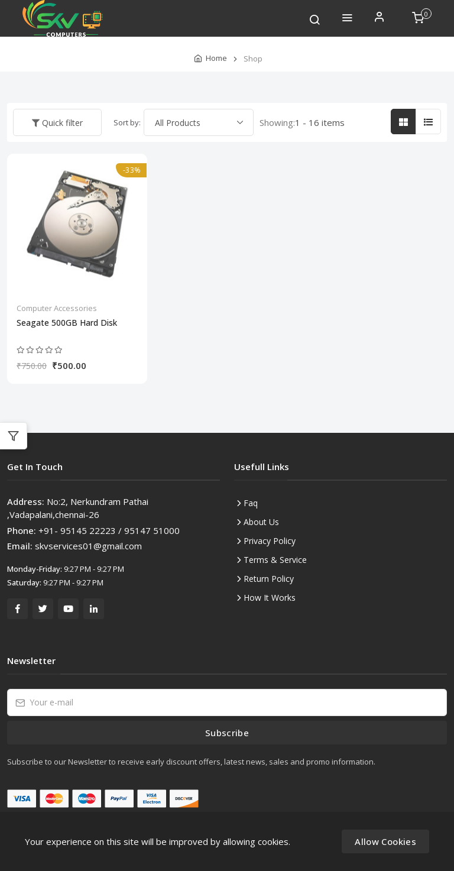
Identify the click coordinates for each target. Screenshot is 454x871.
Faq (251, 503)
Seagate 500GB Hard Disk (67, 323)
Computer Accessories (57, 308)
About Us (261, 521)
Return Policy (269, 578)
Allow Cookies (385, 841)
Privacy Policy (270, 540)
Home (216, 58)
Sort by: (127, 122)
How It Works (270, 597)
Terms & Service (275, 559)
